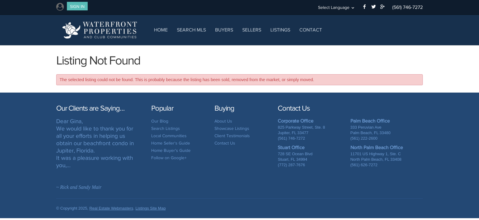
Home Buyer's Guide (171, 150)
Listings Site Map (150, 208)
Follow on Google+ (169, 158)
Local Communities (169, 136)
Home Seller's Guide (170, 143)
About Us (223, 121)
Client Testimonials (232, 136)
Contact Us (224, 143)
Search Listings (165, 128)
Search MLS (191, 29)
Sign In (77, 6)
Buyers (224, 29)
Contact (310, 29)
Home (161, 29)
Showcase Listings (231, 128)
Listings (280, 29)
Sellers (251, 29)
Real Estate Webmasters (111, 208)
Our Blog (159, 121)
